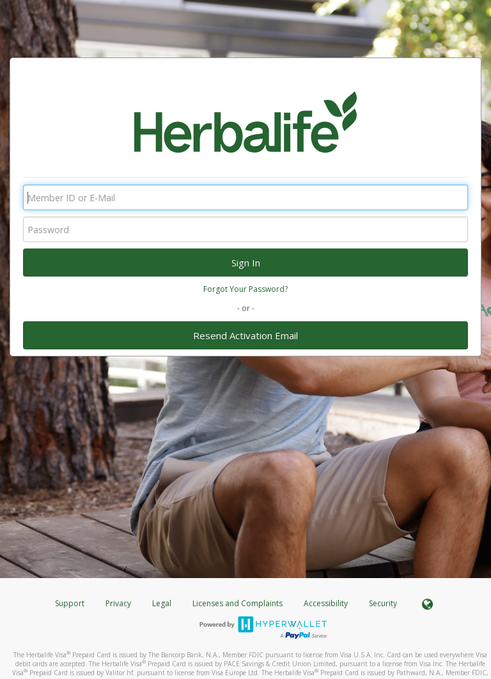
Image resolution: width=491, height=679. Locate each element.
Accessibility (326, 603)
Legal (161, 603)
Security (383, 603)
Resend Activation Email (245, 335)
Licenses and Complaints (238, 603)
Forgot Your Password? (245, 289)
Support (69, 603)
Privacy (118, 603)
